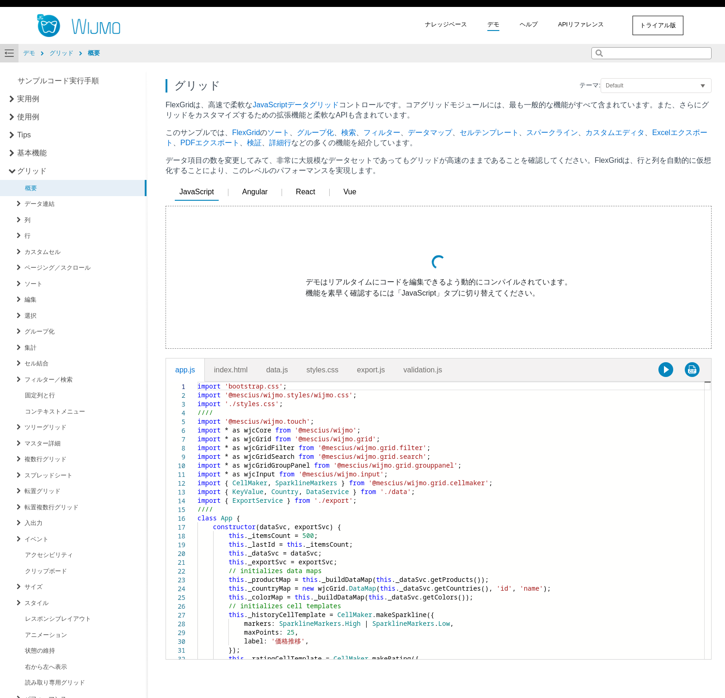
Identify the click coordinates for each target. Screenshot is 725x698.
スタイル (37, 602)
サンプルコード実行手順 (58, 81)
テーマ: (590, 85)
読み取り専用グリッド (55, 682)
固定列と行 (40, 395)
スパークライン (552, 132)
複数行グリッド (46, 459)
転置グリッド (43, 491)
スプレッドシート (49, 475)
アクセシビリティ (49, 554)
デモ (493, 24)
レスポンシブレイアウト (58, 618)
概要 (31, 188)
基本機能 (32, 153)
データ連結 (40, 203)
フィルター (381, 132)
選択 (31, 315)
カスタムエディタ (615, 132)
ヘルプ (529, 24)
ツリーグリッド (46, 427)
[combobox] (651, 53)
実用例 (28, 99)
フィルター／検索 (49, 379)
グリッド (32, 171)
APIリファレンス (581, 24)
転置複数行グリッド (52, 507)
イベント (37, 539)
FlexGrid (246, 132)
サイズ (34, 586)
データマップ (430, 132)
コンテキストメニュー (55, 411)
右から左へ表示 (46, 666)
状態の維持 (40, 650)
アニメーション (46, 634)
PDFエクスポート (210, 143)
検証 (254, 143)
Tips (24, 135)
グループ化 (40, 331)
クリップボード (46, 571)
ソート (34, 283)
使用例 (28, 117)
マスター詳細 (43, 443)
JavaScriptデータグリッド (295, 105)
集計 (31, 347)
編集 (31, 299)
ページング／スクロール (58, 267)
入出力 (34, 522)
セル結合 (37, 363)
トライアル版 (658, 25)
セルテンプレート (489, 132)
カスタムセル (43, 251)
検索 (348, 132)
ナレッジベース (446, 24)
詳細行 (280, 143)
